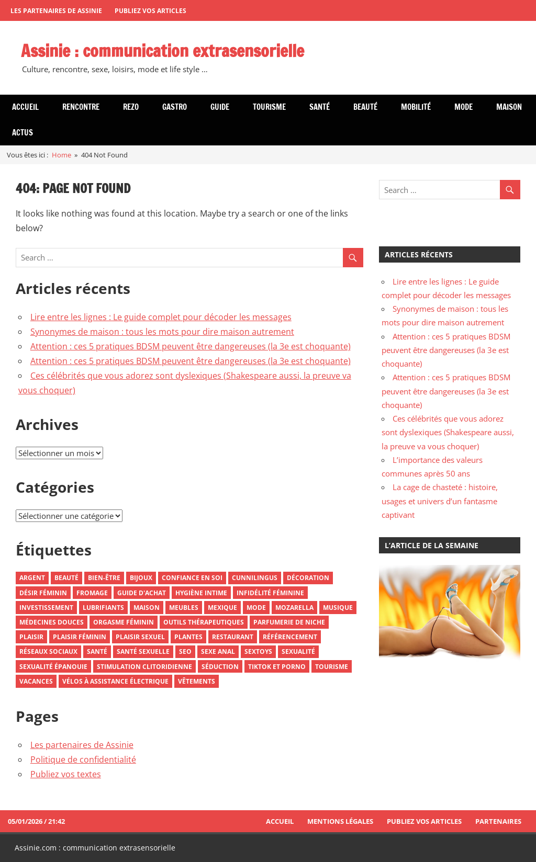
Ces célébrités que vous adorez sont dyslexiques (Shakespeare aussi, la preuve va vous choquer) (448, 432)
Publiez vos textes (65, 774)
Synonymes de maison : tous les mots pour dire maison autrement (162, 331)
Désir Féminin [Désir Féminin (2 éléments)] (43, 592)
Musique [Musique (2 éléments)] (338, 607)
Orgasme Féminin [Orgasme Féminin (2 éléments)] (123, 622)
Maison (509, 106)
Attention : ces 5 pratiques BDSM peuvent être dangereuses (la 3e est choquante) (190, 346)
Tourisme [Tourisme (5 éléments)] (331, 666)
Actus (22, 132)
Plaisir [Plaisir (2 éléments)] (31, 636)
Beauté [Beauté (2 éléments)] (66, 577)
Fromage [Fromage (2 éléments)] (92, 592)
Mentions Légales (340, 821)
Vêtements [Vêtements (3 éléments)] (196, 681)
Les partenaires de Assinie (56, 10)
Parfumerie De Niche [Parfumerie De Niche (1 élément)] (289, 622)
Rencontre (80, 106)
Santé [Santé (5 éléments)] (97, 651)
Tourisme (269, 106)
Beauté (365, 106)
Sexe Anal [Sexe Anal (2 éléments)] (218, 651)
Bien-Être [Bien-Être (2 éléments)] (104, 577)
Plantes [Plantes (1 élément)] (188, 636)
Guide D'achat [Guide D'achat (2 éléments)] (141, 592)
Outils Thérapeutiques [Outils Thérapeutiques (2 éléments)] (203, 622)
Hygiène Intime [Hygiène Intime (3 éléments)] (201, 592)
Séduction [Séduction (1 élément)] (220, 666)
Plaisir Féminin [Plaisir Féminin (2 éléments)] (79, 636)
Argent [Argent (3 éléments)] (32, 577)
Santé (319, 106)
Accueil (25, 106)
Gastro (174, 106)
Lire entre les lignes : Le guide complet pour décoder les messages (161, 317)
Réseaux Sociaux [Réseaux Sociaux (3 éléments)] (48, 651)
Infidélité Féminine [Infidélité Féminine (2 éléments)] (270, 592)
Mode (463, 106)
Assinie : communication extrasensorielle (162, 51)
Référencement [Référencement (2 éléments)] (290, 636)
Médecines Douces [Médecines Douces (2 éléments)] (51, 622)
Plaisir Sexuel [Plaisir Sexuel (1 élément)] (140, 636)
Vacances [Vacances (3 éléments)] (36, 681)
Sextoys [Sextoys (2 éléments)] (258, 651)
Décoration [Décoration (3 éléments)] (308, 577)
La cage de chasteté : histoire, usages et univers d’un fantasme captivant (440, 501)
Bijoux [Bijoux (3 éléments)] (141, 577)
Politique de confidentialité (83, 759)
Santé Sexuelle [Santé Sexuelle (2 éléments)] (143, 651)
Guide (219, 106)
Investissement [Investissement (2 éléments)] (46, 607)
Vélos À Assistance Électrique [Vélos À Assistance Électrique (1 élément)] (115, 681)
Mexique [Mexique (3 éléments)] (222, 607)
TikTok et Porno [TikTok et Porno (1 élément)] (277, 666)
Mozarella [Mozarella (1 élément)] (294, 607)
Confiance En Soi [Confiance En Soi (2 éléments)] (192, 577)
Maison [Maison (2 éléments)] (146, 607)
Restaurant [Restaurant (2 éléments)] (232, 636)
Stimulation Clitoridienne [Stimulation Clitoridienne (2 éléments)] (144, 666)
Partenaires (498, 821)
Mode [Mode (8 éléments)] (256, 607)
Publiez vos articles (150, 10)
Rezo (131, 106)
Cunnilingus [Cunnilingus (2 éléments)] (254, 577)
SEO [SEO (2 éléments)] (185, 651)
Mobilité (416, 106)
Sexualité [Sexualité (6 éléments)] (298, 651)
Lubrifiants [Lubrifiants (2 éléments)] (103, 607)
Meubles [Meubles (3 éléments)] (183, 607)
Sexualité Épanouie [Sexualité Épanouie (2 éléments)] (53, 666)
